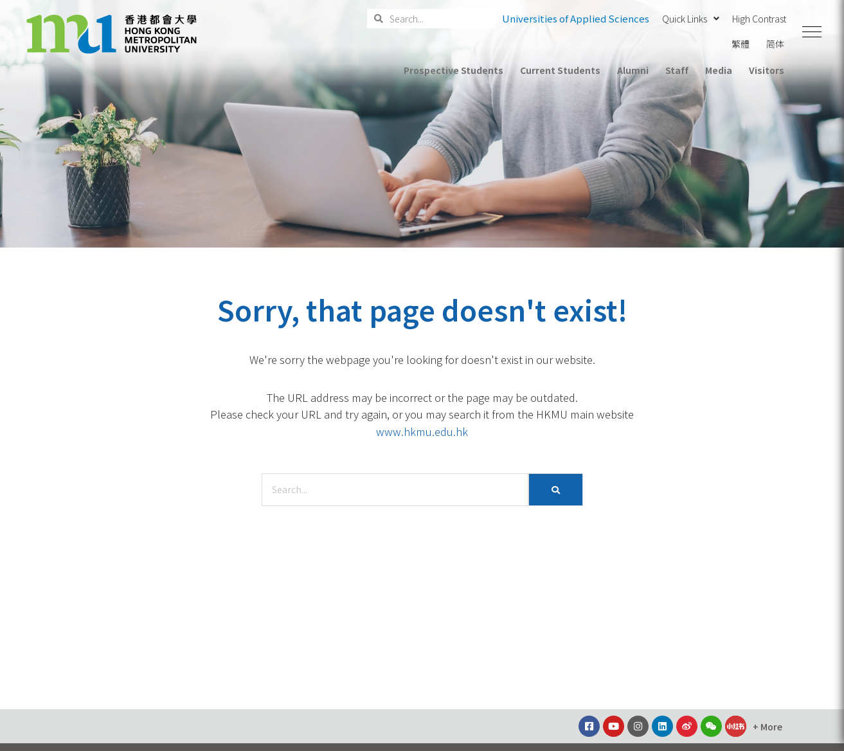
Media (718, 70)
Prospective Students (453, 70)
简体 (775, 43)
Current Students (560, 70)
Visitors (766, 70)
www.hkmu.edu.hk (422, 431)
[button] (812, 32)
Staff (676, 70)
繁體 (741, 43)
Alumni (633, 70)
